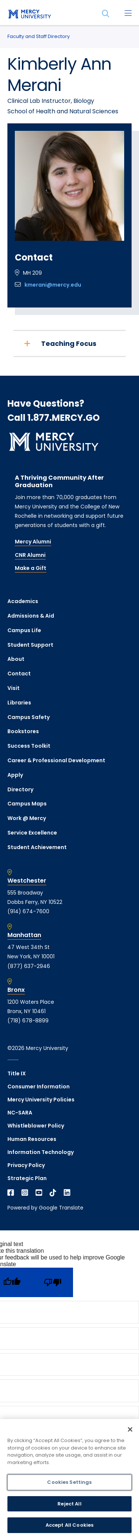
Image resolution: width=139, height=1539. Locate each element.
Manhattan (24, 935)
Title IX (16, 1073)
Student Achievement (37, 847)
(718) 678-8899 (28, 1020)
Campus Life (24, 630)
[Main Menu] (128, 14)
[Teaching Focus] (69, 343)
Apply (15, 775)
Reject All (69, 1503)
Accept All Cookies (69, 1525)
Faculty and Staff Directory (38, 36)
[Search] (106, 14)
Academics (22, 601)
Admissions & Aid (30, 615)
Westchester (26, 880)
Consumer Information (38, 1086)
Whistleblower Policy (35, 1125)
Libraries (19, 702)
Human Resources (31, 1139)
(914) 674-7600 (28, 911)
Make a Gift (30, 568)
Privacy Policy (26, 1165)
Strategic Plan (27, 1178)
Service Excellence (32, 832)
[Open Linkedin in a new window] (67, 1192)
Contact (19, 673)
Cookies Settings (69, 1482)
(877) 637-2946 (28, 966)
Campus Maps (27, 803)
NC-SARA (19, 1112)
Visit (13, 688)
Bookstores (23, 731)
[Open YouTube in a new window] (39, 1192)
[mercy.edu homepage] (29, 15)
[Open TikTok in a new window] (53, 1192)
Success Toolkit (28, 746)
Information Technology (40, 1152)
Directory (20, 789)
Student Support (30, 645)
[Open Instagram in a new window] (24, 1192)
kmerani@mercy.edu (52, 284)
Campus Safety (28, 717)
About (15, 659)
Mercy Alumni (33, 541)
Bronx (16, 990)
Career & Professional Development (56, 760)
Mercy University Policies (41, 1099)
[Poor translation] (52, 1282)
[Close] (130, 1429)
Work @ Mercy (26, 818)
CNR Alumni (30, 555)
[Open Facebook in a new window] (10, 1192)
